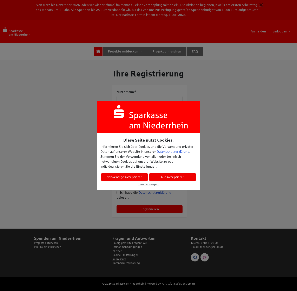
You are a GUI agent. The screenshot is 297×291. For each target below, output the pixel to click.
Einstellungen (148, 184)
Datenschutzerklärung (173, 151)
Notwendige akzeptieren (124, 177)
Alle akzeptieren (173, 177)
